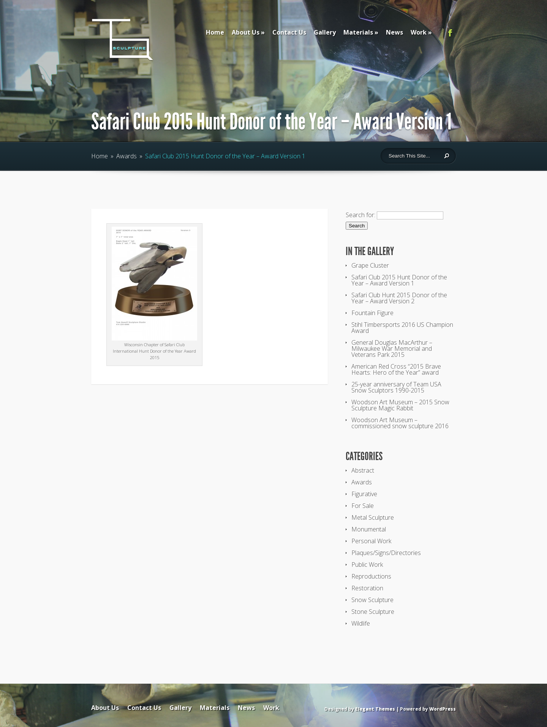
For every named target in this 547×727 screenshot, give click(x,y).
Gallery (325, 32)
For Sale (362, 505)
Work (419, 32)
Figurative (364, 494)
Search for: (360, 215)
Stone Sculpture (372, 611)
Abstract (362, 470)
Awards (126, 156)
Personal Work (371, 541)
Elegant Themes (375, 709)
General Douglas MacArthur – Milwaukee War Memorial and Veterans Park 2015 (391, 348)
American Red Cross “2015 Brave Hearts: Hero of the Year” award (396, 369)
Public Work (367, 564)
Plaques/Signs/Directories (386, 553)
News (394, 32)
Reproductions (371, 576)
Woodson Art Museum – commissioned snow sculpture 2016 (400, 423)
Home (215, 32)
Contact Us (289, 32)
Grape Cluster (370, 265)
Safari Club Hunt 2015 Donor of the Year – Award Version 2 (399, 298)
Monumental (368, 529)
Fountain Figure (372, 313)
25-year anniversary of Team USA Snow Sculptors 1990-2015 (396, 387)
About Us (245, 32)
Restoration (367, 588)
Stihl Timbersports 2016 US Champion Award (402, 327)
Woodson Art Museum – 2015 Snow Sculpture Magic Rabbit (400, 405)
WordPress (442, 709)
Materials (358, 32)
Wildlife (360, 623)
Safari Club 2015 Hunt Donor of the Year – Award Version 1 (399, 280)
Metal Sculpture (372, 517)
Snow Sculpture (372, 600)
